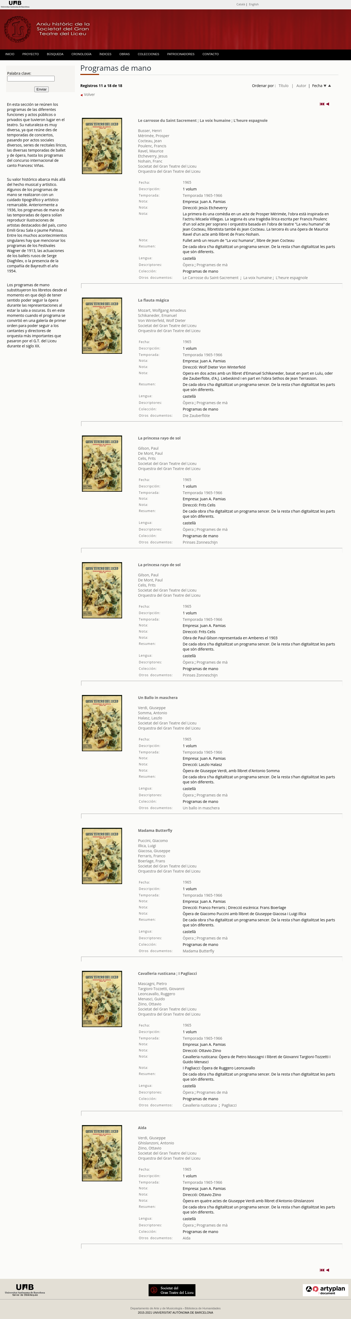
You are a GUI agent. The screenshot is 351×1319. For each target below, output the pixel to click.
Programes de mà (212, 264)
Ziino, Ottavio (149, 1003)
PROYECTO (30, 54)
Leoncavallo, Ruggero (156, 993)
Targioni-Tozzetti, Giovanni (161, 988)
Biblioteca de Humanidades (203, 1308)
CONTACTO (210, 54)
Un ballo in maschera (201, 807)
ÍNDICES (105, 54)
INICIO (9, 54)
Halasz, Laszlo (150, 717)
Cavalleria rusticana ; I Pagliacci (167, 973)
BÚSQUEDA (55, 54)
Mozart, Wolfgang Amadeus (162, 310)
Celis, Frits (147, 458)
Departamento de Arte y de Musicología (156, 1308)
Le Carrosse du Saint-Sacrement (211, 277)
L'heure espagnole (292, 277)
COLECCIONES (148, 54)
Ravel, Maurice (151, 150)
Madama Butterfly (155, 830)
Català (240, 4)
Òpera (188, 264)
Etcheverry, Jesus (153, 156)
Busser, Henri (150, 130)
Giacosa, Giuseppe (154, 850)
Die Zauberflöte (196, 415)
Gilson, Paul (148, 448)
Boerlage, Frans (151, 860)
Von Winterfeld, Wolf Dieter (162, 320)
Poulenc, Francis (152, 145)
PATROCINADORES (181, 54)
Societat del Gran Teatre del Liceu (167, 166)
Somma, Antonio (152, 712)
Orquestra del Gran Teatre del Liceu (169, 171)
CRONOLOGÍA (81, 54)
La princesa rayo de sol (159, 438)
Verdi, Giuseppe (152, 707)
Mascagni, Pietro (152, 983)
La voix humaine (257, 277)
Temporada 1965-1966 (202, 195)
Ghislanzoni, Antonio (156, 1142)
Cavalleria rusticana (200, 1105)
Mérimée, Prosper (153, 135)
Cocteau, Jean (150, 140)
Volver (87, 94)
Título (284, 85)
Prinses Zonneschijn (200, 542)
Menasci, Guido (151, 998)
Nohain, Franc (150, 161)
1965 (187, 182)
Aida (142, 1127)
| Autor (299, 85)
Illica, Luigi (147, 845)
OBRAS (124, 54)
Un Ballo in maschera (158, 697)
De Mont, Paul (150, 453)
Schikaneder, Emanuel (157, 315)
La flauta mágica (153, 300)
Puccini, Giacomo (153, 840)
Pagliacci (229, 1105)
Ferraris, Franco (151, 855)
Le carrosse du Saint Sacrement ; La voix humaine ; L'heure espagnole (203, 120)
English (254, 4)
